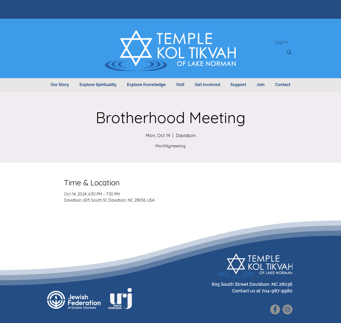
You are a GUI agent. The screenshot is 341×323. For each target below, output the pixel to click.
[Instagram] (287, 309)
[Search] (289, 52)
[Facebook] (275, 309)
